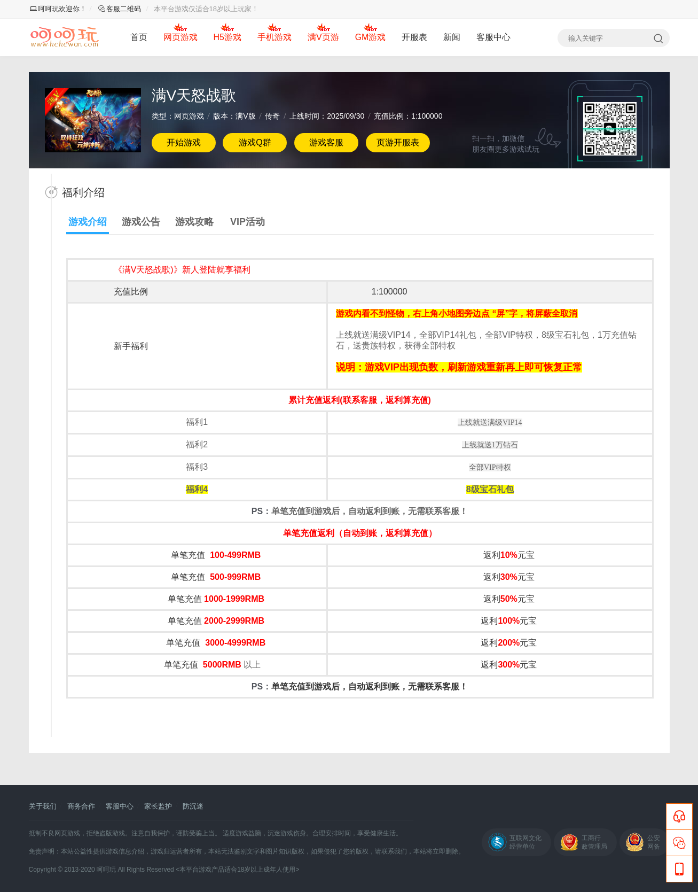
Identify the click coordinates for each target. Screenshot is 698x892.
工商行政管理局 (594, 842)
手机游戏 (274, 37)
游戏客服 (326, 142)
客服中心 (493, 37)
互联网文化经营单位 (525, 842)
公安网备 (653, 842)
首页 (138, 37)
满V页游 (323, 37)
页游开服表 (398, 142)
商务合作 (81, 806)
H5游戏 (227, 37)
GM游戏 (370, 37)
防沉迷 (193, 806)
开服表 (414, 37)
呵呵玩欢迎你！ (58, 9)
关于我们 (43, 806)
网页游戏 (180, 37)
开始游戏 (184, 142)
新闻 (451, 37)
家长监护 (158, 806)
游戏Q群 (255, 142)
